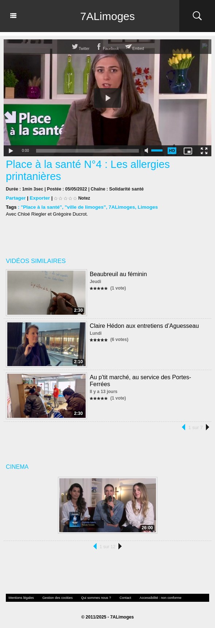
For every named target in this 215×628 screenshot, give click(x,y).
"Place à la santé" (40, 206)
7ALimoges (107, 16)
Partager (15, 197)
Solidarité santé (125, 188)
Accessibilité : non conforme (150, 597)
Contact (117, 597)
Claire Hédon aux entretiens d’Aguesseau (143, 325)
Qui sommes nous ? (89, 597)
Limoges (143, 206)
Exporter (38, 197)
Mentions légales (20, 597)
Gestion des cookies (53, 597)
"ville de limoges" (83, 206)
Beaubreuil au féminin (118, 273)
